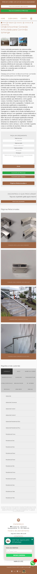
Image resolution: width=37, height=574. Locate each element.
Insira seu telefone (12, 548)
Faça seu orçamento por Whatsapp (18, 10)
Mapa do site (18, 561)
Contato (24, 18)
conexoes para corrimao (19, 22)
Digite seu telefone (18, 148)
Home (3, 18)
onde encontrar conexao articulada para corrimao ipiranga (5, 24)
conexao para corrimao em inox (28, 22)
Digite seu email (18, 143)
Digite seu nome (18, 138)
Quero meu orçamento (18, 201)
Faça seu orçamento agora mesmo (18, 6)
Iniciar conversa (19, 555)
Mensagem (18, 152)
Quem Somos (12, 18)
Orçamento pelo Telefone (18, 176)
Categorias (11, 22)
